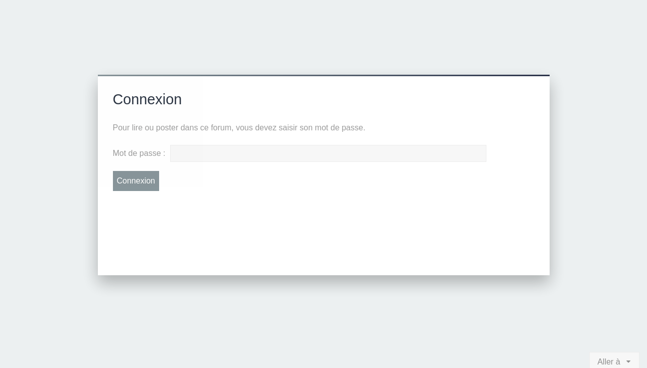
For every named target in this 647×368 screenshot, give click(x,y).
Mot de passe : (139, 153)
